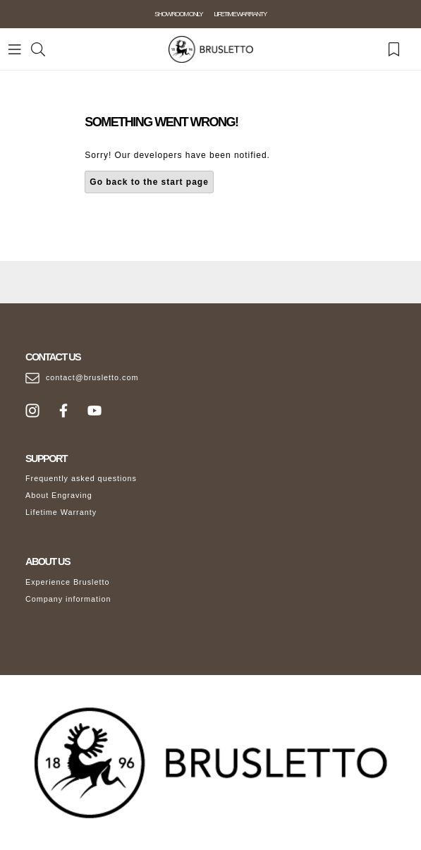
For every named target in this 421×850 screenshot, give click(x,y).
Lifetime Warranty (61, 512)
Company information (68, 599)
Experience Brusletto (67, 582)
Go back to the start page (149, 182)
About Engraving (58, 495)
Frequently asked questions (81, 478)
